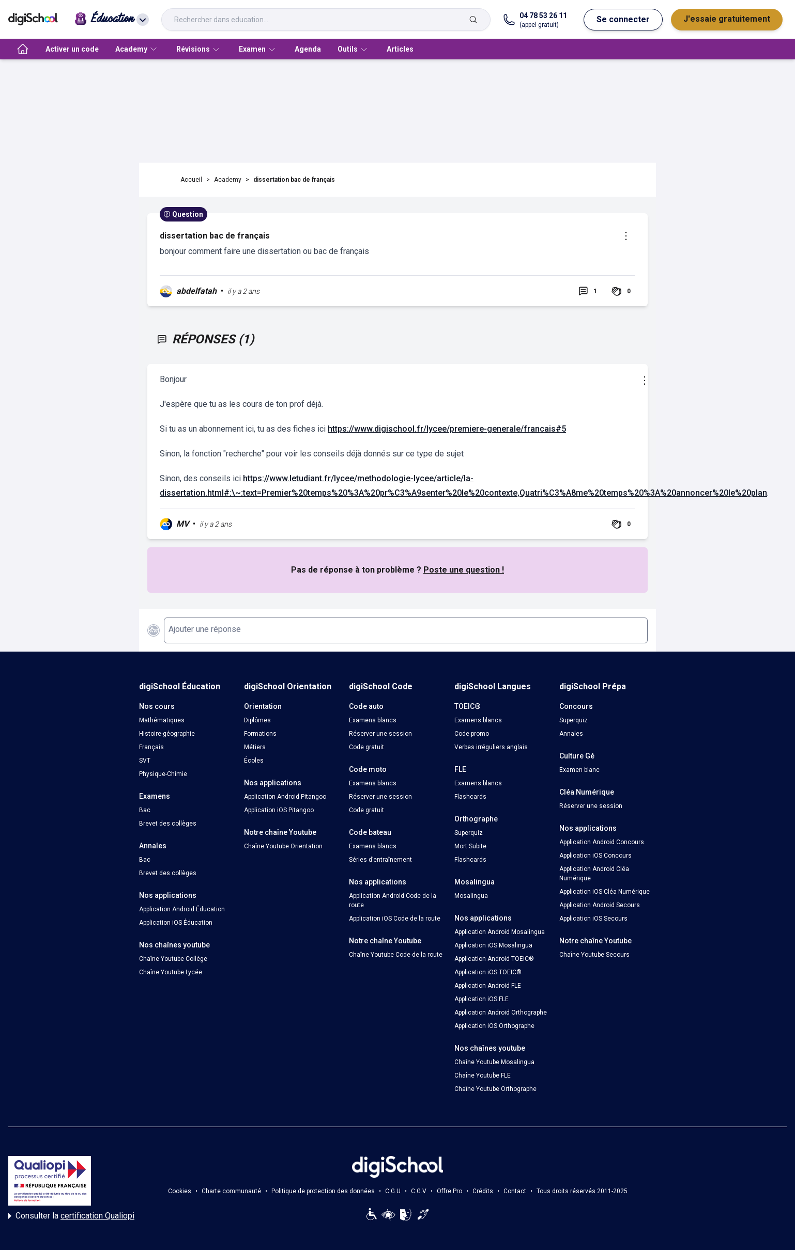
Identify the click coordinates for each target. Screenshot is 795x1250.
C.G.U (393, 1191)
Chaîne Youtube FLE (482, 1075)
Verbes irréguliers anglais (491, 747)
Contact (514, 1191)
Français (151, 747)
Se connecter (623, 19)
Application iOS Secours (593, 918)
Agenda (308, 49)
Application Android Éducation (182, 909)
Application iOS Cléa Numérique (604, 891)
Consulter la (71, 1216)
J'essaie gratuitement (726, 19)
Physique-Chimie (163, 774)
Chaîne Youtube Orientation (283, 846)
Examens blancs (372, 720)
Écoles (254, 760)
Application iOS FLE (481, 999)
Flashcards (470, 796)
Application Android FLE (487, 985)
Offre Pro (449, 1191)
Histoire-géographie (167, 733)
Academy (227, 179)
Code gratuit (366, 747)
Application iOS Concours (595, 855)
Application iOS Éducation (175, 922)
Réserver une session (380, 733)
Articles (400, 49)
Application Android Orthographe (500, 1012)
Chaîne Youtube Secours (594, 954)
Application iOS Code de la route (394, 918)
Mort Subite (470, 846)
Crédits (482, 1191)
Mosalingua (471, 895)
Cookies (179, 1191)
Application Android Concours (601, 842)
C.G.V (418, 1191)
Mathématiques (162, 720)
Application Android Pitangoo (285, 796)
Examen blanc (579, 769)
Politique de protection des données (323, 1191)
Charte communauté (231, 1191)
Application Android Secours (599, 905)
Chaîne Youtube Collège (173, 958)
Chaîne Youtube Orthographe (495, 1089)
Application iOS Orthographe (494, 1026)
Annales (571, 733)
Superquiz (468, 832)
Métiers (255, 747)
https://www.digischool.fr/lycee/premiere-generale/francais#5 (447, 429)
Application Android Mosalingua (499, 932)
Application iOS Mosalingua (493, 945)
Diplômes (257, 720)
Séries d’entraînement (380, 859)
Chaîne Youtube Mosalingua (494, 1062)
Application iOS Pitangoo (279, 810)
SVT (144, 760)
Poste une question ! (463, 570)
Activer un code (72, 49)
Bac (144, 810)
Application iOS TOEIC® (488, 972)
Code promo (471, 733)
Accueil (191, 179)
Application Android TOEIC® (494, 958)
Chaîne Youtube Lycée (170, 972)
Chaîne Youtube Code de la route (395, 954)
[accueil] (22, 49)
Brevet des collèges (167, 823)
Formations (260, 733)
